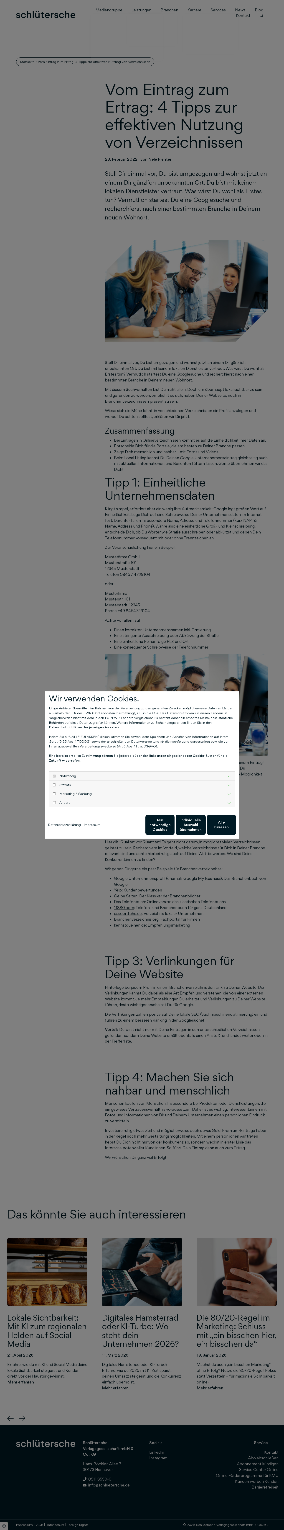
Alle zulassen (215, 824)
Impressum (92, 825)
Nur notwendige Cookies (128, 824)
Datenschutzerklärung (64, 825)
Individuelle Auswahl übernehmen (171, 824)
